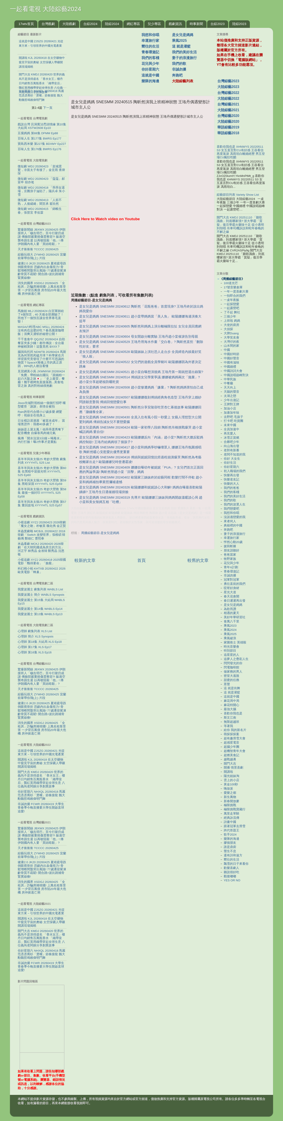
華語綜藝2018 (228, 133)
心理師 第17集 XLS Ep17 (35, 647)
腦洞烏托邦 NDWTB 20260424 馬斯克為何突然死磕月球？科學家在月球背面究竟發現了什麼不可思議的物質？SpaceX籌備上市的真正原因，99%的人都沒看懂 (42, 359)
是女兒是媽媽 (182, 35)
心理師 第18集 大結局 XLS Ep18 (40, 641)
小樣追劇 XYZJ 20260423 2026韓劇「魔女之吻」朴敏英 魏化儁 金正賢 (42, 524)
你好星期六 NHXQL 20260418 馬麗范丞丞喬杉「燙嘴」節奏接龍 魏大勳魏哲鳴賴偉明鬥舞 (41, 795)
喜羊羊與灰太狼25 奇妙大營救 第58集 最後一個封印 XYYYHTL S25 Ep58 (42, 493)
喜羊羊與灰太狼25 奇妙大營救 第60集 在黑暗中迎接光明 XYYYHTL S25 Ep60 (42, 471)
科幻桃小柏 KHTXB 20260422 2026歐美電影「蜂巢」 (41, 570)
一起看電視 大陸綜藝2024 (45, 9)
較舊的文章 (197, 560)
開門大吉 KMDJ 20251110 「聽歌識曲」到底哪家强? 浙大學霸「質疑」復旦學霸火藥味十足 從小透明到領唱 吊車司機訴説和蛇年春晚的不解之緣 (240, 224)
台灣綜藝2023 (228, 81)
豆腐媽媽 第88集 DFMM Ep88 (38, 133)
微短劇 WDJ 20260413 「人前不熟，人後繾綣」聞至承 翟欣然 (40, 201)
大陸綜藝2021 (228, 110)
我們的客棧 (150, 58)
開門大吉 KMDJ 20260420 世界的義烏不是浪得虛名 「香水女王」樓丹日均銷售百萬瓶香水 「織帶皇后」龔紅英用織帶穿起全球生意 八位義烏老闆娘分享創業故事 (41, 779)
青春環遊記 (150, 52)
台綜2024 (90, 24)
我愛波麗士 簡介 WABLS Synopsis (41, 594)
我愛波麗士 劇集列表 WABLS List (40, 589)
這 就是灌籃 (181, 46)
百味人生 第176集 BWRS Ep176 (39, 149)
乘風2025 (179, 40)
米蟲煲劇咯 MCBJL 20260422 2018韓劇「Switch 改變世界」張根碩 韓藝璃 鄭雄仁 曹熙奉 (41, 535)
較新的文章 (85, 560)
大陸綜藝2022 (228, 98)
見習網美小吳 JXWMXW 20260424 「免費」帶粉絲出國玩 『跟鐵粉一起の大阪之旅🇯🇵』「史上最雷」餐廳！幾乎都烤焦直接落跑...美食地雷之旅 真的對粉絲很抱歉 (41, 378)
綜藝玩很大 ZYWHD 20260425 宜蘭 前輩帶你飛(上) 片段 (42, 256)
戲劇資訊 (175, 24)
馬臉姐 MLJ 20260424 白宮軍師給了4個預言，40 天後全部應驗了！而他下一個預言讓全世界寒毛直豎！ (41, 316)
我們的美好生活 (184, 52)
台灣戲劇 (48, 24)
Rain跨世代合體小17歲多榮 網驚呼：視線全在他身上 (40, 413)
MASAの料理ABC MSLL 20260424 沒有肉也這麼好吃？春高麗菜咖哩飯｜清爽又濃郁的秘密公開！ (41, 330)
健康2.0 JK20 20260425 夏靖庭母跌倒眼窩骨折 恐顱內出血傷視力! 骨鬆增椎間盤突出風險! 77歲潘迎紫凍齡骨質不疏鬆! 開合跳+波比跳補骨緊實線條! (42, 270)
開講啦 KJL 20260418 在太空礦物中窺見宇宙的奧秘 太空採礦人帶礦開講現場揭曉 (41, 763)
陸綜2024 (112, 24)
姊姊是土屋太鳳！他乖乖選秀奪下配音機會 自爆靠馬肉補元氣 (41, 431)
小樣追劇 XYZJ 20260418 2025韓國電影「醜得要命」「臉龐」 (42, 561)
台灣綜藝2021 (228, 104)
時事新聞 (196, 24)
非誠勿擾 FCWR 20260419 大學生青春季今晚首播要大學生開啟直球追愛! (41, 807)
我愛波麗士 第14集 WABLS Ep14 (40, 608)
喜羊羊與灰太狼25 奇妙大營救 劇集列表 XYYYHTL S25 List (42, 460)
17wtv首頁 (26, 24)
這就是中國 (150, 75)
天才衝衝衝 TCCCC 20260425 (38, 249)
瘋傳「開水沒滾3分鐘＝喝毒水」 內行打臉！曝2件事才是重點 (40, 440)
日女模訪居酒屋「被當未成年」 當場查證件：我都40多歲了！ (41, 422)
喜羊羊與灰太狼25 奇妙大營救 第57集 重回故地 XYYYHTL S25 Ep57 (42, 503)
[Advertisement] (107, 59)
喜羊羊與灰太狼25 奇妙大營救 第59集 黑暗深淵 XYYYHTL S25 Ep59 (42, 482)
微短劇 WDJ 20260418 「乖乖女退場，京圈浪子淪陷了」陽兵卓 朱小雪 (41, 191)
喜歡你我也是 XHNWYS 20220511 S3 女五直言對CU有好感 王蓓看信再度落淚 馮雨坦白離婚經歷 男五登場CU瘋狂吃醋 (241, 152)
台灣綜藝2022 (228, 93)
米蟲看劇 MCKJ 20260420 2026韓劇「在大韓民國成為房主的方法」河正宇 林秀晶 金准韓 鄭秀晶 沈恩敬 (41, 549)
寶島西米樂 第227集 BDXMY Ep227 (42, 143)
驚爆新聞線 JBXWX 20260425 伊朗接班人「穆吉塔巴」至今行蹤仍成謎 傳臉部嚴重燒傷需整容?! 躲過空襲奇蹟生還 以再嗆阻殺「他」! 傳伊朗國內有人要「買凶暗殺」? (41, 237)
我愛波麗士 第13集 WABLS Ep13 (40, 614)
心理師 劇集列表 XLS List (35, 631)
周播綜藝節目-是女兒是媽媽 (100, 533)
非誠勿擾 (179, 69)
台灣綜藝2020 (228, 116)
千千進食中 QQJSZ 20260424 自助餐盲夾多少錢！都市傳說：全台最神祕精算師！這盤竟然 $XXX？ (41, 343)
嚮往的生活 (150, 46)
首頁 (141, 560)
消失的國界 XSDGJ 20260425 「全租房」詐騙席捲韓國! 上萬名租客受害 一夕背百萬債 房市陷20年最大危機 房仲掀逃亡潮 (42, 288)
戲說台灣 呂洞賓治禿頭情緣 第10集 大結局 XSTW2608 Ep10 (42, 126)
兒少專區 (154, 24)
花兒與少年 (150, 63)
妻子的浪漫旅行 (184, 58)
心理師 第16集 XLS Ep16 (35, 652)
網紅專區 (133, 24)
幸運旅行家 (150, 40)
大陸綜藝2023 (228, 87)
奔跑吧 (177, 75)
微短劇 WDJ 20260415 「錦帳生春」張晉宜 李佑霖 (40, 210)
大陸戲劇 (69, 24)
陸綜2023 (239, 24)
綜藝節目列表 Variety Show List (238, 194)
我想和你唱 (150, 35)
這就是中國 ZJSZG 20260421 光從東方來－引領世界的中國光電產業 (41, 752)
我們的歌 (179, 63)
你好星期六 (150, 69)
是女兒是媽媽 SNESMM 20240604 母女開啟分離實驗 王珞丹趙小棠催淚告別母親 (138, 336)
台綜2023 (217, 24)
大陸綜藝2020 (228, 121)
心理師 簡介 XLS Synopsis (36, 636)
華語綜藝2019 (228, 127)
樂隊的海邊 (150, 81)
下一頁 (47, 107)
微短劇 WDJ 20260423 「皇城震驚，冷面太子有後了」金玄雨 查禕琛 (41, 170)
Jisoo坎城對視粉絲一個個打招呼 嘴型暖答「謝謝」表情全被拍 (42, 404)
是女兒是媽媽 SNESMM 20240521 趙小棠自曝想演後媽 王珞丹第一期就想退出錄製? (141, 372)
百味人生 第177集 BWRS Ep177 (39, 138)
